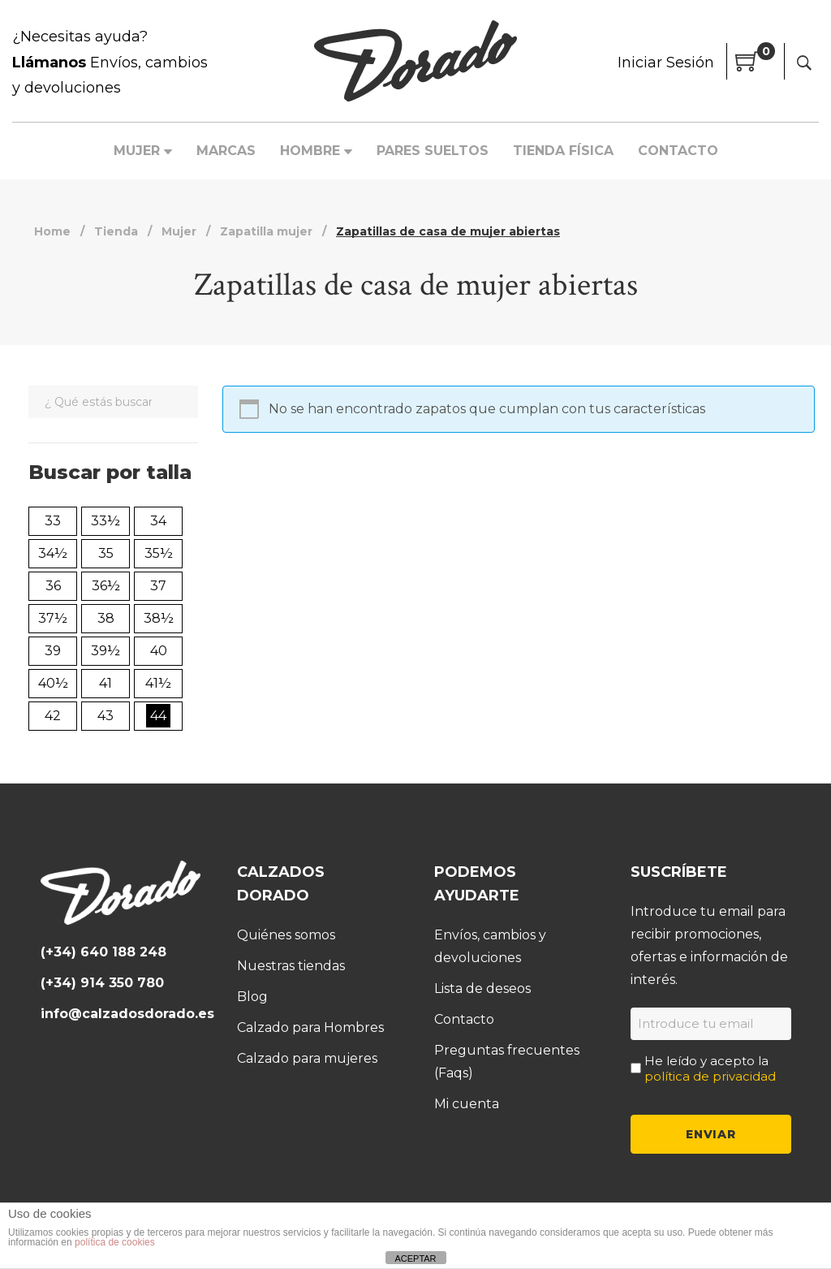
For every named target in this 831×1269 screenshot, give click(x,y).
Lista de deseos (482, 987)
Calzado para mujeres (307, 1057)
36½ (106, 585)
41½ (158, 683)
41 (105, 683)
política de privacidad (710, 1075)
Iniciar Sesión (666, 62)
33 (53, 521)
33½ (105, 521)
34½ (52, 553)
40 (158, 650)
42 (53, 715)
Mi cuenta (466, 1103)
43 (105, 715)
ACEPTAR (415, 1258)
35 (106, 553)
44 (158, 715)
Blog (252, 996)
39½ (105, 650)
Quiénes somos (286, 934)
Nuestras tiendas (291, 965)
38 (105, 618)
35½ (158, 553)
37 (158, 585)
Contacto (464, 1018)
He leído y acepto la (710, 1067)
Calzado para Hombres (310, 1026)
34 (158, 521)
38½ (159, 618)
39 (53, 650)
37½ (52, 618)
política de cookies (115, 1242)
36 (53, 585)
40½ (53, 683)
